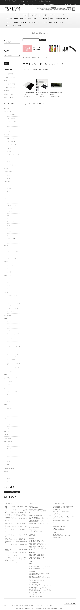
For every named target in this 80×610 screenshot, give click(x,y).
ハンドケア (9, 451)
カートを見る (73, 4)
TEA (8, 465)
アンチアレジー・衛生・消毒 (13, 347)
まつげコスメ (8, 22)
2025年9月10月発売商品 (9, 84)
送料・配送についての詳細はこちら (37, 596)
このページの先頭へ (70, 603)
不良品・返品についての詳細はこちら (61, 511)
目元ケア (9, 401)
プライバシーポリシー (39, 605)
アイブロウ (17, 15)
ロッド (8, 124)
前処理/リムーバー (18, 18)
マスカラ (9, 394)
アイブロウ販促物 (11, 165)
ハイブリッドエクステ (12, 231)
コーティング (10, 384)
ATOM (50, 605)
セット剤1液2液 (11, 114)
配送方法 (21, 605)
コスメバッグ (10, 371)
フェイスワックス (34, 15)
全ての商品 (6, 108)
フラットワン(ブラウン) (12, 258)
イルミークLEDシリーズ (9, 97)
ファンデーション (11, 421)
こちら (65, 517)
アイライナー (10, 398)
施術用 (8, 175)
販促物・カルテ (11, 178)
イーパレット (10, 241)
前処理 (8, 282)
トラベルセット (11, 414)
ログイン (58, 4)
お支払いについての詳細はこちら (13, 563)
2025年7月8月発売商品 (9, 87)
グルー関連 (9, 272)
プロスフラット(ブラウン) (13, 252)
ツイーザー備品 (11, 311)
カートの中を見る (8, 42)
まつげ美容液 (10, 381)
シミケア (25, 15)
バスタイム (9, 454)
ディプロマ (9, 481)
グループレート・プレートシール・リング (13, 334)
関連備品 (9, 191)
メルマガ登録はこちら (12, 492)
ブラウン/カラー (11, 238)
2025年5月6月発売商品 (9, 90)
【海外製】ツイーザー (12, 308)
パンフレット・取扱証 (10, 25)
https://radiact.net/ (57, 537)
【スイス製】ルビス (12, 300)
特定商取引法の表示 (28, 605)
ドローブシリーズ (11, 145)
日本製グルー (8, 18)
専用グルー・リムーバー (13, 205)
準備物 (8, 478)
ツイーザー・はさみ (12, 151)
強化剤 (8, 285)
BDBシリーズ (10, 138)
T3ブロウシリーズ (11, 141)
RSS (47, 605)
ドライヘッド (10, 185)
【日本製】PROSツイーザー (13, 296)
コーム (8, 330)
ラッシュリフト (9, 15)
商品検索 (42, 40)
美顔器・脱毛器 (48, 22)
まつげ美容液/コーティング (62, 18)
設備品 (51, 18)
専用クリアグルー (11, 121)
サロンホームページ (12, 195)
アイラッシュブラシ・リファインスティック (13, 326)
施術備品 (45, 18)
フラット (69, 15)
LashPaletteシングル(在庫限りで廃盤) (42, 93)
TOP (24, 57)
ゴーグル (9, 208)
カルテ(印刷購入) (11, 359)
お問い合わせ (65, 4)
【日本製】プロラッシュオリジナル (13, 304)
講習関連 (20, 25)
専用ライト (9, 201)
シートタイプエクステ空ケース (28, 93)
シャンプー (9, 288)
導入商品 (9, 188)
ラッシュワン (10, 228)
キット (8, 475)
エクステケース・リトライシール (39, 57)
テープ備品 (9, 211)
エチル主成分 (10, 265)
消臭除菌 (9, 461)
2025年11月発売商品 (9, 80)
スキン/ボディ (32, 22)
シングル (63, 15)
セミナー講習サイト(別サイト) (26, 4)
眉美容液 (9, 408)
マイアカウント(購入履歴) (40, 4)
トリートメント (36, 18)
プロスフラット (11, 248)
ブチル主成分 (10, 268)
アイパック (9, 321)
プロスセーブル (11, 221)
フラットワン (10, 255)
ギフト (8, 444)
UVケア (9, 428)
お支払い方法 (15, 605)
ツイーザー (28, 18)
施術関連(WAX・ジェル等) (13, 155)
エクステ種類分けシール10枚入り (56, 93)
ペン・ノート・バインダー (13, 368)
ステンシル (9, 158)
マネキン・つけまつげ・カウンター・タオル (13, 355)
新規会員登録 (51, 4)
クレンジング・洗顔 (12, 391)
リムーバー (9, 278)
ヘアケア (40, 22)
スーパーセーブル (11, 225)
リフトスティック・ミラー (13, 128)
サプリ (8, 458)
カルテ (8, 131)
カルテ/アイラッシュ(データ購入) (13, 363)
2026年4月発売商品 (8, 74)
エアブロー (9, 351)
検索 (6, 63)
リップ (8, 424)
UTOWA (9, 148)
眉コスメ (16, 22)
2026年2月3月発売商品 (9, 77)
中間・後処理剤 (11, 118)
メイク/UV (23, 22)
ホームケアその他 (58, 22)
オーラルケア (10, 448)
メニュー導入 (44, 15)
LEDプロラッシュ (54, 15)
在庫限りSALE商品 (8, 94)
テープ (8, 343)
